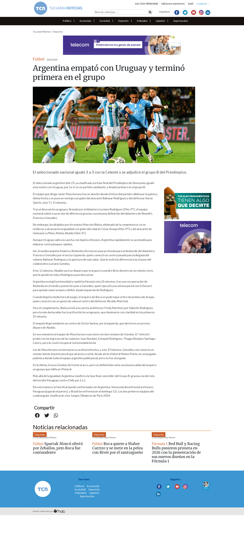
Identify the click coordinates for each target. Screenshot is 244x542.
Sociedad (104, 20)
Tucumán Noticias (42, 31)
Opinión (160, 20)
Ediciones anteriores (173, 3)
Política (67, 20)
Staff (190, 3)
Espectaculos (180, 20)
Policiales (142, 20)
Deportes (123, 20)
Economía (85, 20)
